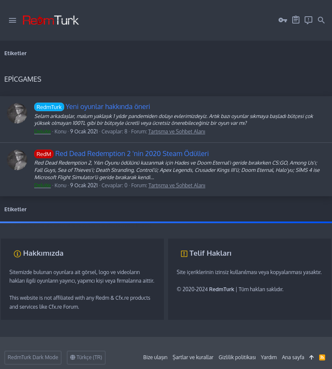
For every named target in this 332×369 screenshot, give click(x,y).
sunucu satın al (89, 225)
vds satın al (58, 225)
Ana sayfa (293, 357)
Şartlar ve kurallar (192, 357)
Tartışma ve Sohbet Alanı (176, 131)
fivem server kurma (22, 225)
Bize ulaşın (155, 357)
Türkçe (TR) (86, 357)
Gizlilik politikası (237, 357)
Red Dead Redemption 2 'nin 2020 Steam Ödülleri (121, 153)
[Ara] (321, 20)
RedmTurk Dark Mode (33, 357)
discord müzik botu (129, 225)
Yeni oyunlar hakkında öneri (92, 106)
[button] (12, 20)
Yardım (269, 357)
